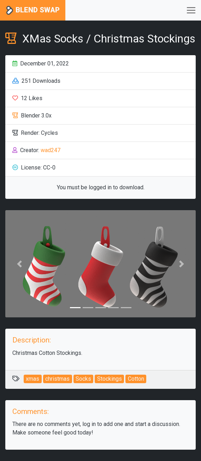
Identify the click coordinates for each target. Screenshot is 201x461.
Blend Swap (33, 10)
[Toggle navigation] (191, 10)
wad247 (50, 150)
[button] (19, 263)
